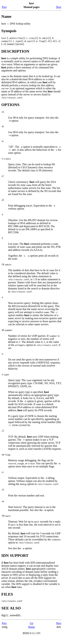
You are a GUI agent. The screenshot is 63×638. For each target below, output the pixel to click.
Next (58, 7)
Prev (4, 7)
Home (31, 627)
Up (31, 623)
